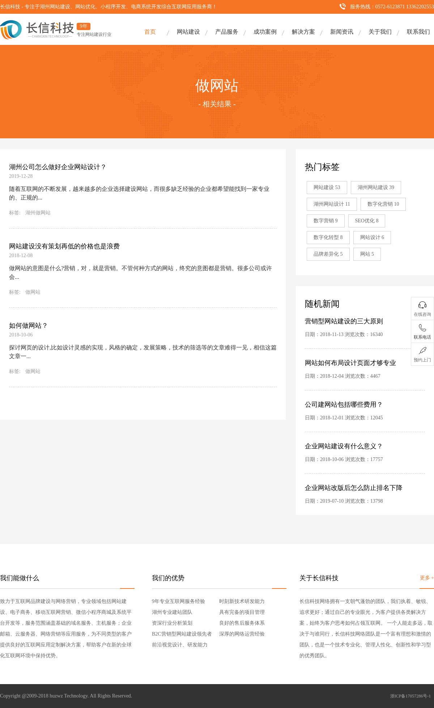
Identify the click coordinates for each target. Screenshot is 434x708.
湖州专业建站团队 (172, 612)
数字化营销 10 (383, 204)
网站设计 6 (372, 237)
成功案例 (265, 32)
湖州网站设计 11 (332, 204)
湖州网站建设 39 (376, 187)
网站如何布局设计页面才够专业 (350, 362)
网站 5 (367, 254)
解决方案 (303, 32)
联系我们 (418, 32)
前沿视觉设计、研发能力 (180, 645)
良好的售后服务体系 (242, 623)
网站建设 (188, 32)
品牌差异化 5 (328, 254)
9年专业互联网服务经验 (178, 601)
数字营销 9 (326, 220)
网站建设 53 (327, 187)
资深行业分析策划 (172, 623)
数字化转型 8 (328, 237)
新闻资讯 (341, 32)
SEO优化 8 (367, 220)
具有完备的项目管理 (242, 612)
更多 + (427, 578)
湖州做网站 (38, 212)
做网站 (33, 292)
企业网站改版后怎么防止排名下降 (354, 487)
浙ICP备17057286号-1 (410, 696)
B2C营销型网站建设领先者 (182, 634)
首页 (150, 32)
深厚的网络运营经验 (242, 634)
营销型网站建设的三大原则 (344, 321)
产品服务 (226, 32)
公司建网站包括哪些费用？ (344, 404)
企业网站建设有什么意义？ (344, 446)
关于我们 (380, 32)
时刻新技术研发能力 (242, 601)
